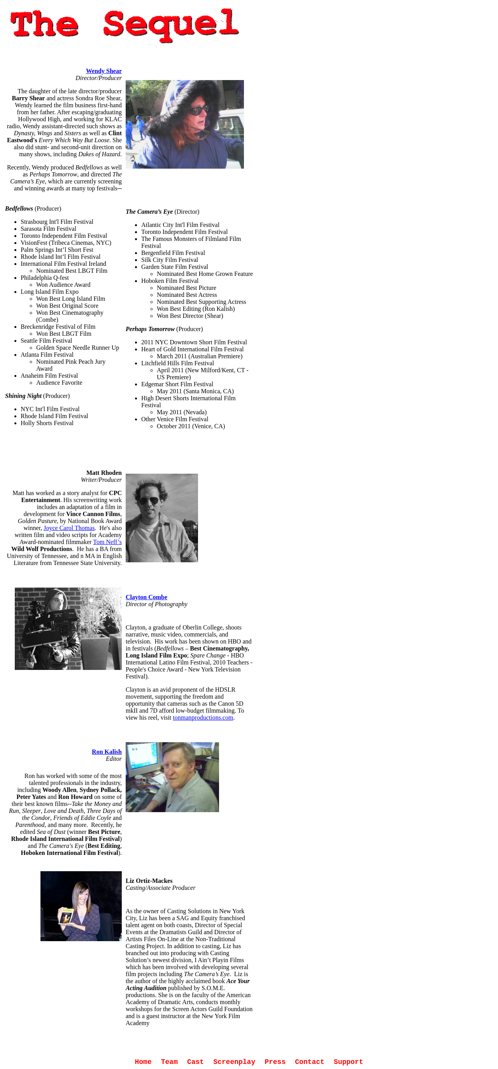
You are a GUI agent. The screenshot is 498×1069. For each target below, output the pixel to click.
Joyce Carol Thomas (69, 528)
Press (275, 1062)
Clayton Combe (146, 597)
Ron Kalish (107, 751)
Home (143, 1062)
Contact (309, 1062)
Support (348, 1062)
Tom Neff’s (107, 542)
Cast (195, 1062)
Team (169, 1062)
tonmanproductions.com (203, 717)
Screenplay (234, 1062)
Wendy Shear (104, 71)
